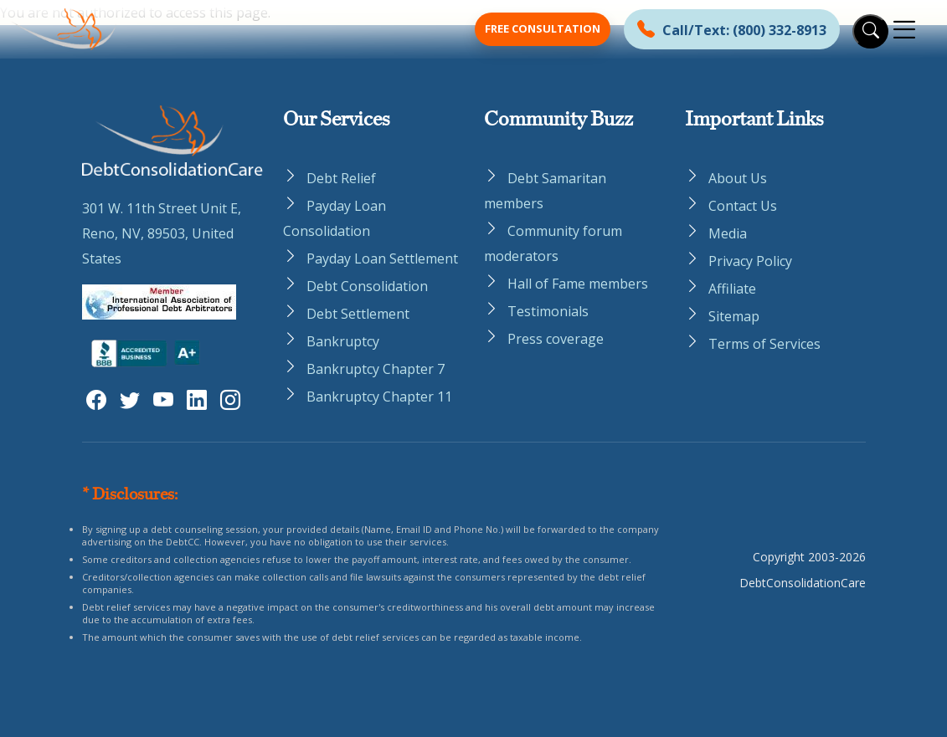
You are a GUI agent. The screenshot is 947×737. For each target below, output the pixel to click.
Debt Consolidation (367, 286)
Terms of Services (764, 344)
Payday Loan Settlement (382, 258)
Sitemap (733, 316)
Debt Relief (341, 178)
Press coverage (555, 339)
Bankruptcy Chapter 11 (379, 396)
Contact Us (742, 206)
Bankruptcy (342, 341)
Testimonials (548, 311)
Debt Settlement (357, 314)
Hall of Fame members (577, 283)
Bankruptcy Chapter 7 (375, 369)
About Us (737, 178)
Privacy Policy (750, 261)
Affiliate (732, 288)
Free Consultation (542, 28)
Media (727, 233)
